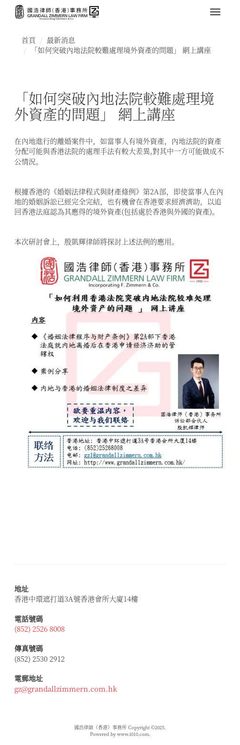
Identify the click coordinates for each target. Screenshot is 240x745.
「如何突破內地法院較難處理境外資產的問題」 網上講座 (120, 50)
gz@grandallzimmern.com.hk (65, 689)
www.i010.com (133, 734)
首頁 (28, 40)
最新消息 (61, 40)
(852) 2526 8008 (39, 629)
